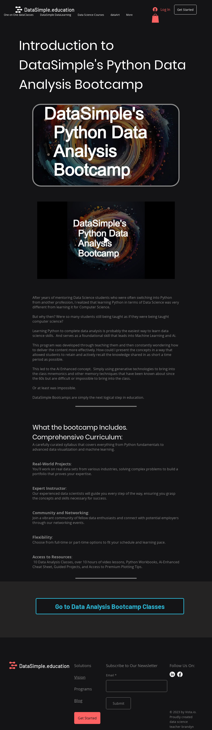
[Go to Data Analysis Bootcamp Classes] (110, 606)
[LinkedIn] (172, 674)
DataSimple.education (44, 666)
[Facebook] (180, 674)
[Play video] (106, 240)
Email (110, 675)
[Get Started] (185, 9)
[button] (155, 18)
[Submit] (118, 703)
